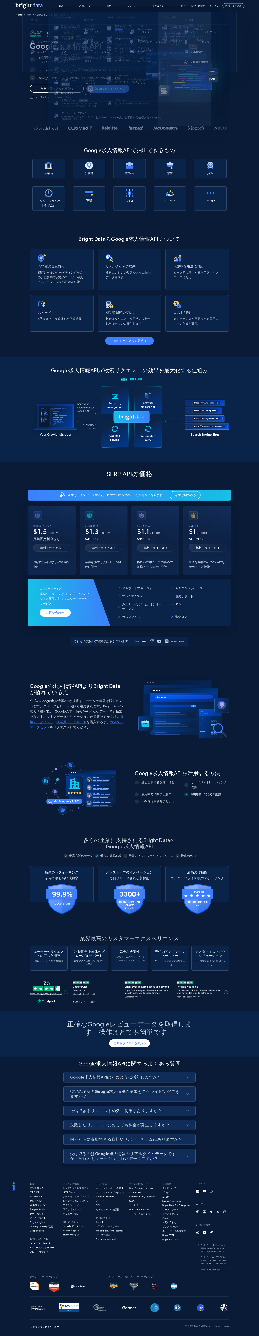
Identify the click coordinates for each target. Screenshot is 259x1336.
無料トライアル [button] (233, 5)
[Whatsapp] (198, 1232)
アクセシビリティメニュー (45, 1326)
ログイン (214, 5)
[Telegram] (211, 1232)
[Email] (204, 1232)
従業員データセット (71, 722)
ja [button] (183, 5)
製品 (29, 14)
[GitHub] (211, 1191)
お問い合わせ (198, 5)
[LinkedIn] (198, 1191)
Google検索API (57, 14)
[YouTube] (204, 1191)
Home (19, 14)
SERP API (40, 14)
